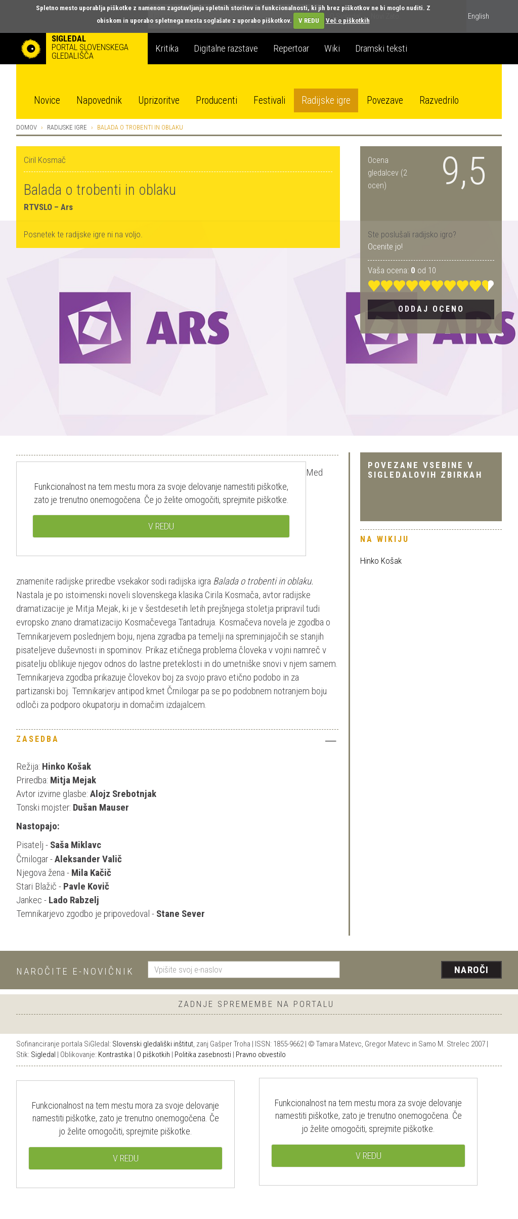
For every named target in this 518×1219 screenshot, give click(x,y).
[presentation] (427, 970)
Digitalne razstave (226, 48)
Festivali (269, 100)
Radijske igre (326, 100)
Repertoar (291, 48)
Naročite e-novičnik (75, 971)
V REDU (308, 20)
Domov (26, 127)
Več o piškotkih (348, 20)
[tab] (177, 741)
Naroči (471, 970)
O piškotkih (153, 1054)
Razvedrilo (439, 100)
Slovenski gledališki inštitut (152, 1043)
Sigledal (43, 1054)
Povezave (385, 100)
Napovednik (99, 100)
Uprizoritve (159, 100)
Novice (47, 100)
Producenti (216, 100)
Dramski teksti (381, 48)
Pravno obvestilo (261, 1054)
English (478, 16)
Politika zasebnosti (203, 1054)
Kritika (167, 48)
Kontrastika (115, 1054)
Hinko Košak (381, 561)
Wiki (332, 48)
